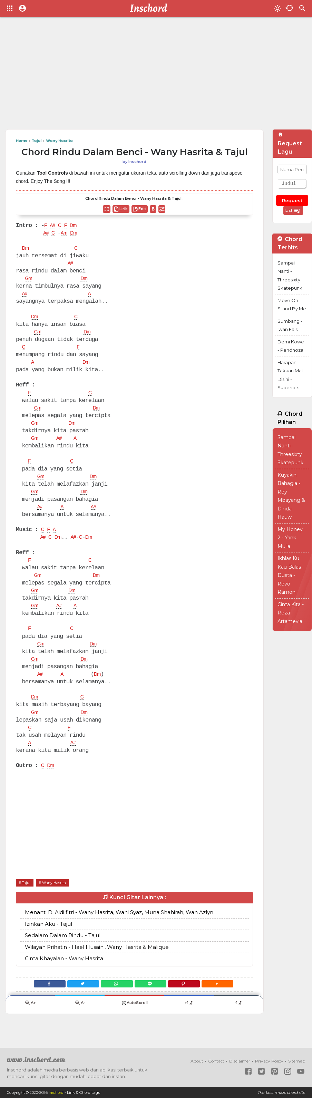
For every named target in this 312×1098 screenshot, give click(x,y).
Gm (29, 280)
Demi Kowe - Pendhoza (290, 346)
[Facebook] (40, 996)
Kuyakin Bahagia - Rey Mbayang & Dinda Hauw (291, 496)
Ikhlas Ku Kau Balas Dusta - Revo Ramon (289, 575)
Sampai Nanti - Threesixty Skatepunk (289, 275)
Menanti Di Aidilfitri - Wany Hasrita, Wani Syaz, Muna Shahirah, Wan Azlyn (119, 924)
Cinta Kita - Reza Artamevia (290, 612)
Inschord (57, 1092)
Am (67, 233)
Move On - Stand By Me (291, 305)
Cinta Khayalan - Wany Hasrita (64, 970)
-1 (238, 1017)
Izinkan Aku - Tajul (48, 935)
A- (80, 1017)
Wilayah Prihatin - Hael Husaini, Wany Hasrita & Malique (97, 958)
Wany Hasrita (59, 894)
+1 (189, 1017)
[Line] (152, 996)
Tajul (28, 894)
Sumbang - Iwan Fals (289, 325)
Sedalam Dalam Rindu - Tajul (62, 947)
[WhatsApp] (115, 996)
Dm (77, 225)
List (293, 211)
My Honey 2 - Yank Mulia (290, 537)
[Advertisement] (139, 76)
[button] (227, 996)
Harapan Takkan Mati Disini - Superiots (290, 375)
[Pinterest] (189, 996)
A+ (30, 1017)
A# (53, 225)
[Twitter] (77, 996)
